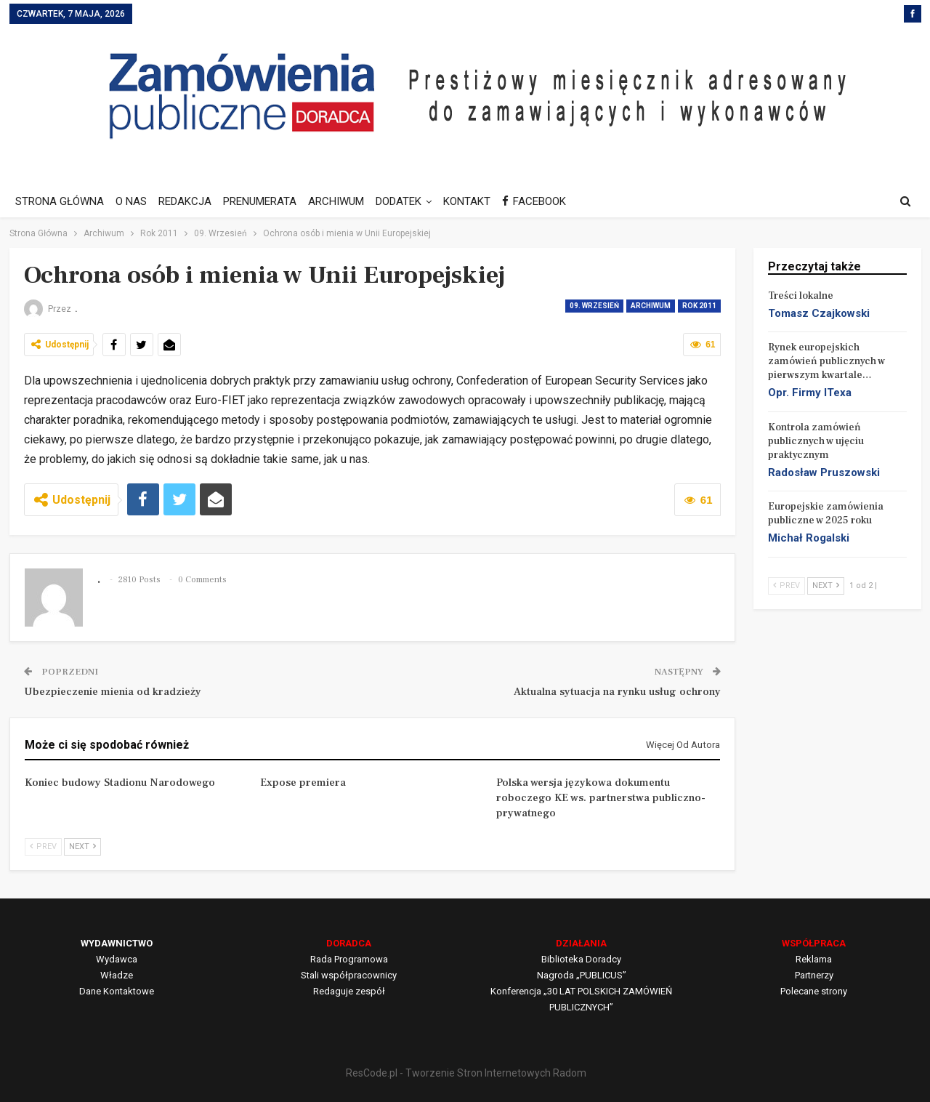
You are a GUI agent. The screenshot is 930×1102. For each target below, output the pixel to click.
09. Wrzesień (594, 306)
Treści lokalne (800, 295)
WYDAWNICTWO (117, 943)
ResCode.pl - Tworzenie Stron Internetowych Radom (466, 1073)
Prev (43, 846)
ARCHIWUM (345, 201)
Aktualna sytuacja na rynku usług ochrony (617, 692)
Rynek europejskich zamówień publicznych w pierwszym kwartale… (826, 361)
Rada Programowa (349, 959)
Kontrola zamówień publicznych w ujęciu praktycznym (816, 441)
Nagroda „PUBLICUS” (581, 975)
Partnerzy (814, 975)
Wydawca (116, 959)
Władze (116, 975)
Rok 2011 (699, 306)
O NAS (133, 201)
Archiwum (651, 306)
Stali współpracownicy (349, 975)
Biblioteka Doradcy (581, 959)
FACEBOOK (549, 201)
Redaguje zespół (349, 991)
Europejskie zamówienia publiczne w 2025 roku (826, 513)
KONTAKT (480, 201)
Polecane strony (813, 991)
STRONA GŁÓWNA (59, 201)
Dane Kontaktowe (116, 991)
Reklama (814, 959)
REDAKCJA (189, 201)
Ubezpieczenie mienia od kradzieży (112, 692)
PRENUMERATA (266, 201)
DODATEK (409, 201)
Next (82, 846)
